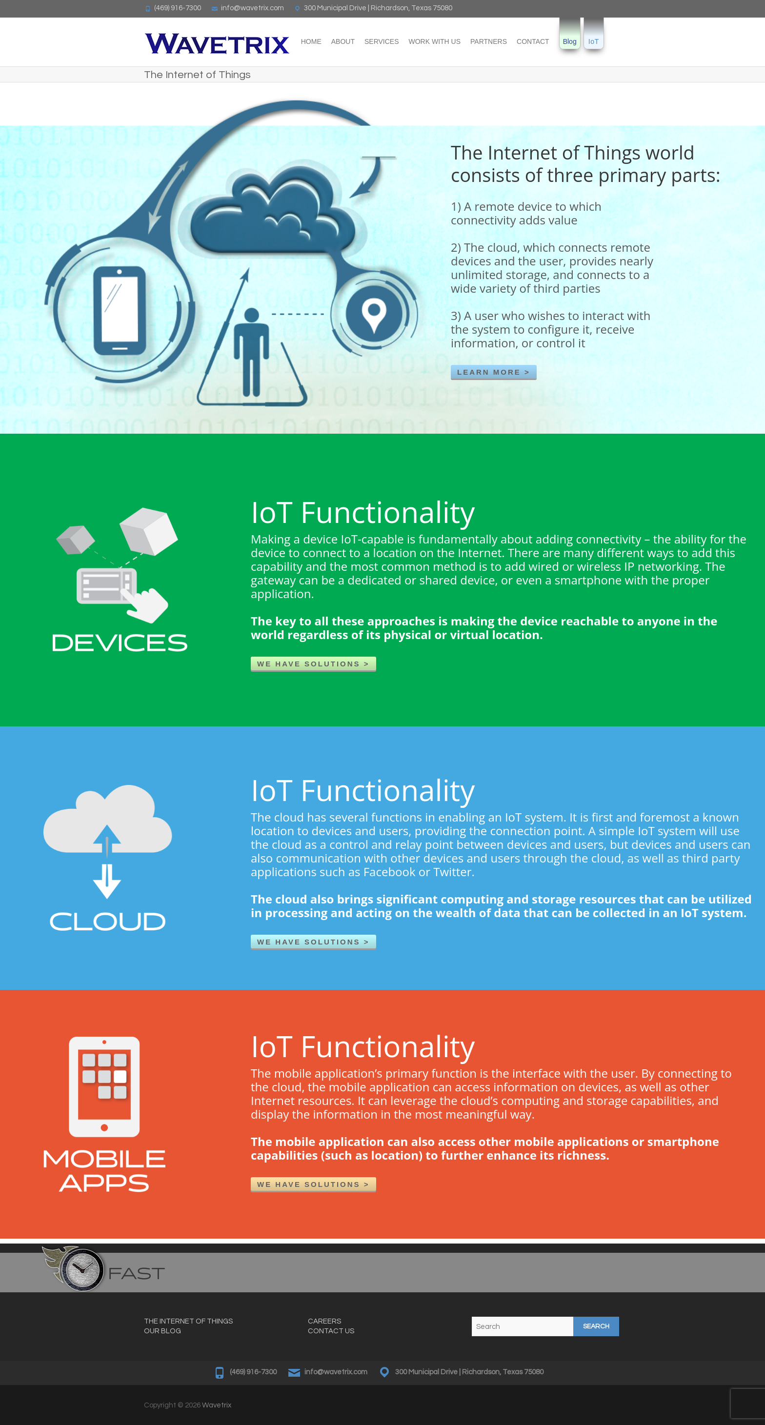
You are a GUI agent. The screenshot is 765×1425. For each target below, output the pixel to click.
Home (311, 41)
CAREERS (324, 1321)
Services (381, 41)
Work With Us (435, 41)
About (343, 41)
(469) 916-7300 (177, 8)
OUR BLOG (162, 1331)
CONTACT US (331, 1331)
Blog (570, 41)
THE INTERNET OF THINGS (188, 1321)
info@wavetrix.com (252, 8)
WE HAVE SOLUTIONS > (313, 664)
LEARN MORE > (493, 372)
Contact (533, 41)
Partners (488, 41)
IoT (593, 41)
